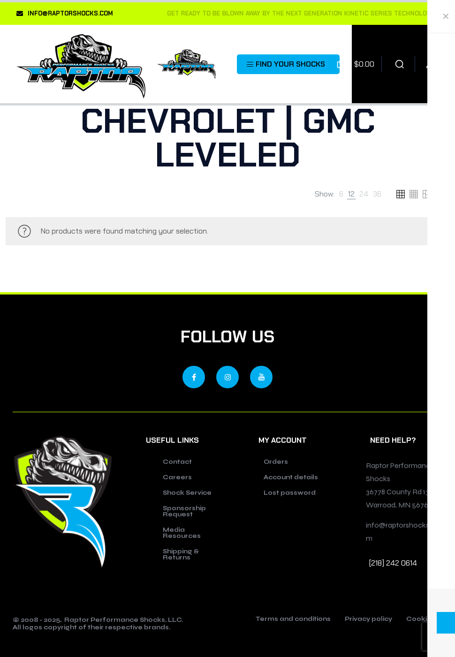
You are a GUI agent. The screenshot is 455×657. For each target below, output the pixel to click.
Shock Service (187, 493)
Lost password (290, 493)
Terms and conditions (293, 619)
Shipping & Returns (181, 554)
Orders (276, 462)
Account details (291, 477)
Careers (177, 477)
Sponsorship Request (184, 511)
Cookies (420, 619)
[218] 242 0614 (393, 563)
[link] (341, 194)
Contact (177, 462)
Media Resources (182, 533)
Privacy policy (368, 619)
